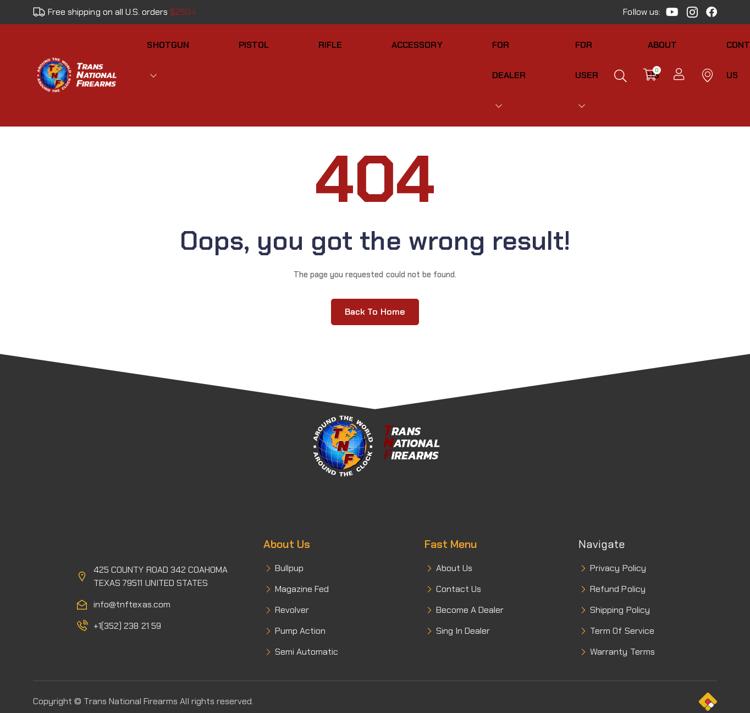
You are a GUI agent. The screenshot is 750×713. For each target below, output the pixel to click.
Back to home (375, 275)
